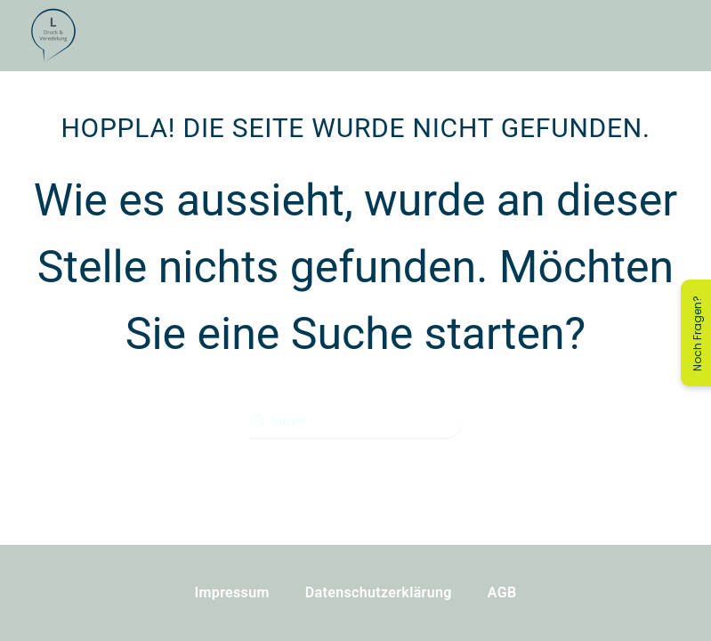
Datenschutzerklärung (378, 592)
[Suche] (356, 421)
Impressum (232, 592)
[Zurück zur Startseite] (53, 35)
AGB (502, 592)
